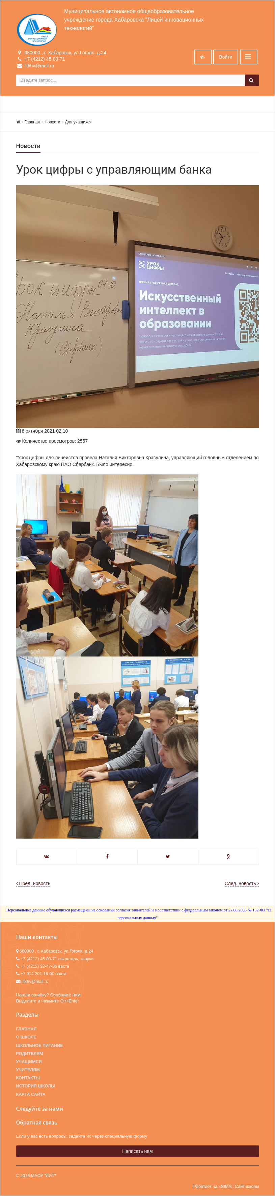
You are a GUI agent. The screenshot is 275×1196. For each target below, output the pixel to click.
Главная (32, 122)
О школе (26, 1037)
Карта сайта (31, 1094)
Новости (52, 122)
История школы (35, 1086)
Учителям (28, 1070)
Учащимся (29, 1061)
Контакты (28, 1078)
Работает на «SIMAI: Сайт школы (226, 1186)
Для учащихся (78, 122)
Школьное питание (39, 1045)
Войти (225, 57)
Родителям (29, 1053)
